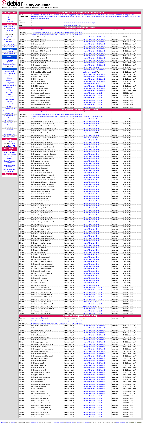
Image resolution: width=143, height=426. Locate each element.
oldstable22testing (9, 58)
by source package (9, 64)
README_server (9, 44)
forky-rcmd (9, 92)
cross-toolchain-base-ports (72, 25)
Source (9, 141)
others (78, 422)
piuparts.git (86, 422)
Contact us (9, 22)
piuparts (3, 422)
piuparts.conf (9, 36)
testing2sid (9, 87)
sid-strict (9, 78)
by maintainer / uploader (9, 60)
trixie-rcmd (9, 97)
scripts (6, 39)
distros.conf (9, 38)
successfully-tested (89, 37)
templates (11, 28)
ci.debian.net (9, 171)
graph (11, 66)
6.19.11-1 (99, 93)
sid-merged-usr (9, 83)
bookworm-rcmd (9, 108)
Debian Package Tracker (9, 162)
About (9, 15)
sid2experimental (9, 73)
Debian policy (9, 30)
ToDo (14, 146)
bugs (13, 144)
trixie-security (9, 99)
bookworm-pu (9, 113)
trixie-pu (9, 101)
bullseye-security (9, 122)
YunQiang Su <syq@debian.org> (93, 116)
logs (13, 39)
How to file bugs (9, 26)
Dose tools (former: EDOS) (9, 155)
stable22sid (9, 132)
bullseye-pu (9, 125)
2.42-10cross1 (100, 44)
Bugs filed (9, 51)
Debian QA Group (9, 152)
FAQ (9, 19)
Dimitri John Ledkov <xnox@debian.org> (68, 34)
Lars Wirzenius (34, 422)
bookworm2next (9, 115)
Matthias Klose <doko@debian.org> (42, 34)
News (9, 17)
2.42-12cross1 (100, 37)
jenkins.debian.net (9, 169)
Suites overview (9, 53)
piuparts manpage (9, 46)
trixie (9, 94)
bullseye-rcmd (9, 120)
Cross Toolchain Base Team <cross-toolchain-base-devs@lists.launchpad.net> (56, 32)
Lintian (9, 159)
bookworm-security (9, 111)
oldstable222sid (9, 134)
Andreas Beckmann (58, 422)
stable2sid (9, 129)
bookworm (9, 106)
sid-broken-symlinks (9, 85)
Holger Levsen (70, 422)
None (97, 67)
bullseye (9, 118)
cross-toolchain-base (70, 23)
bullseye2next (9, 127)
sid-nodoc (9, 80)
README (9, 42)
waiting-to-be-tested (89, 72)
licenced (13, 422)
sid (9, 76)
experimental (9, 71)
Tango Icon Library (121, 422)
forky (9, 90)
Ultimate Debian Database (9, 166)
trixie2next (9, 104)
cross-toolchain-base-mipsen (87, 23)
